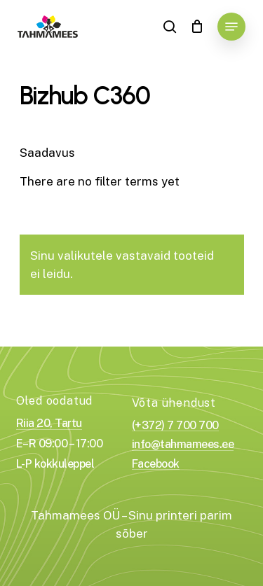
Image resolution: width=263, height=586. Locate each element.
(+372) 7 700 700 (175, 425)
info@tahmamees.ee (183, 444)
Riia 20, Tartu (49, 423)
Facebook (156, 464)
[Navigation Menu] (231, 27)
